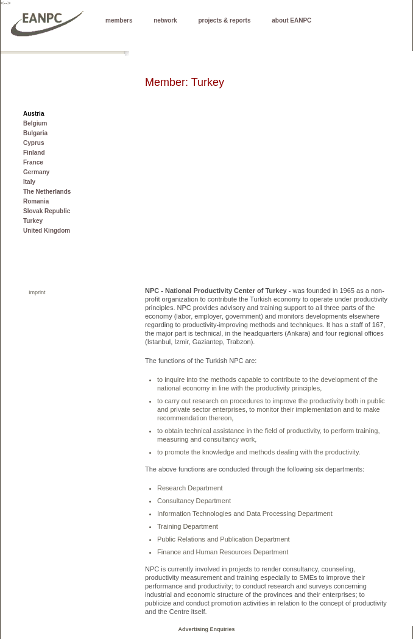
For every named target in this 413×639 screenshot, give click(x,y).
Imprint (37, 292)
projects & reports (224, 20)
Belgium (35, 123)
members (118, 20)
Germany (36, 172)
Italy (29, 181)
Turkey (33, 220)
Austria (33, 113)
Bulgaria (35, 133)
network (165, 20)
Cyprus (33, 142)
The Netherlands (47, 191)
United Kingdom (46, 230)
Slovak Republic (46, 211)
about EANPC (291, 20)
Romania (36, 201)
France (33, 162)
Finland (34, 152)
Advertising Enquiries (206, 629)
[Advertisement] (267, 201)
